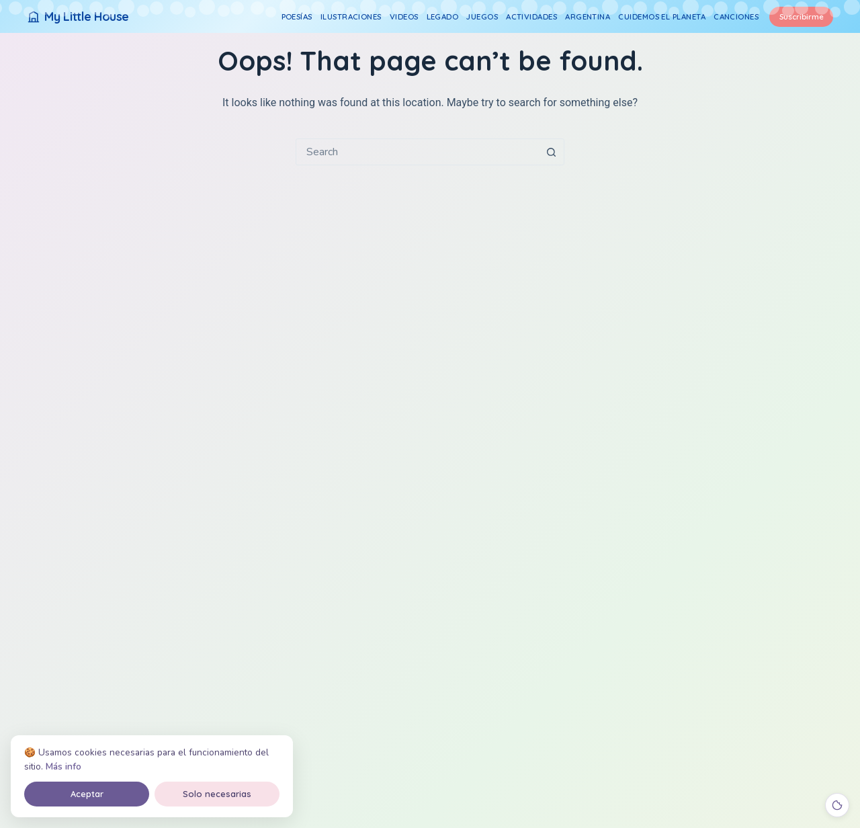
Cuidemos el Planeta (661, 16)
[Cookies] (837, 805)
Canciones (736, 16)
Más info (63, 766)
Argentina (587, 16)
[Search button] (551, 152)
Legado (443, 16)
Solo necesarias (217, 793)
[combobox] (417, 151)
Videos (404, 16)
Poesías (297, 16)
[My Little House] (78, 16)
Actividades (531, 16)
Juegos (482, 16)
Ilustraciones (351, 16)
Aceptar (87, 793)
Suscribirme (801, 16)
